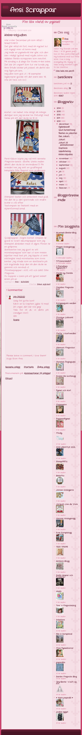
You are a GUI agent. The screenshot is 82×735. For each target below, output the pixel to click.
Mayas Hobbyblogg (65, 247)
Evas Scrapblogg (64, 532)
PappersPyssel (63, 418)
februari (63, 188)
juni (61, 175)
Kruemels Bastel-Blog (66, 232)
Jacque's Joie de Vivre (67, 504)
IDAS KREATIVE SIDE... (66, 447)
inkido (59, 591)
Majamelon (61, 404)
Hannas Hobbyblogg (65, 518)
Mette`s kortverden (66, 333)
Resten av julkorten (68, 133)
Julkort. (62, 139)
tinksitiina (60, 619)
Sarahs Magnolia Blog (66, 676)
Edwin (39, 284)
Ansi (66, 39)
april (61, 181)
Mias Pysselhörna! (64, 648)
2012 (59, 114)
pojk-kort (46, 284)
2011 (59, 118)
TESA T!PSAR (62, 547)
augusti (62, 168)
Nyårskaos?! (64, 126)
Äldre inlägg (43, 367)
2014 (59, 108)
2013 (59, 111)
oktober (63, 161)
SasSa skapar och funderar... (64, 576)
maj (61, 178)
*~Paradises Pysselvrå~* (61, 267)
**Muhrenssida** (63, 261)
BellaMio (60, 475)
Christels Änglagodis (65, 362)
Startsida (29, 367)
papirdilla (60, 662)
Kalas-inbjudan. (66, 154)
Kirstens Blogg (62, 561)
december (64, 124)
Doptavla (63, 148)
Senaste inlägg (12, 367)
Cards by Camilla (64, 273)
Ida (15, 296)
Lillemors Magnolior (65, 347)
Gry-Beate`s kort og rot (66, 683)
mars (62, 184)
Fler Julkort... (64, 136)
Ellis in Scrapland (64, 634)
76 (70, 88)
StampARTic (61, 461)
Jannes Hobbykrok (65, 490)
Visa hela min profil (65, 71)
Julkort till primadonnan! (66, 143)
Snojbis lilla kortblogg (66, 376)
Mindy (59, 433)
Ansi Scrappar (33, 10)
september (64, 165)
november (64, 158)
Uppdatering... (65, 151)
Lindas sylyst (62, 712)
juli (60, 171)
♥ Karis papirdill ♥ (64, 697)
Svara (16, 319)
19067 (61, 95)
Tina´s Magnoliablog (66, 605)
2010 (59, 121)
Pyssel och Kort (63, 390)
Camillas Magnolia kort (64, 288)
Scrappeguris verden (66, 303)
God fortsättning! (67, 130)
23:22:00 (21, 296)
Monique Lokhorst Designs (64, 318)
